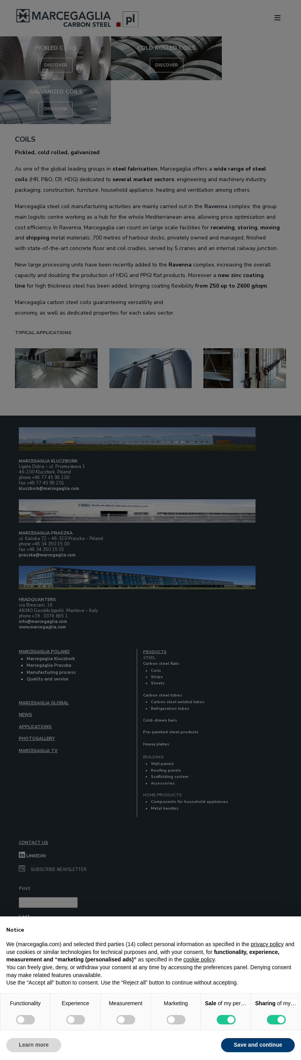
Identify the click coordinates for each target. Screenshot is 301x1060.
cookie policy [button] (198, 959)
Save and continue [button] (258, 1045)
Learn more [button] (34, 1045)
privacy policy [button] (267, 944)
